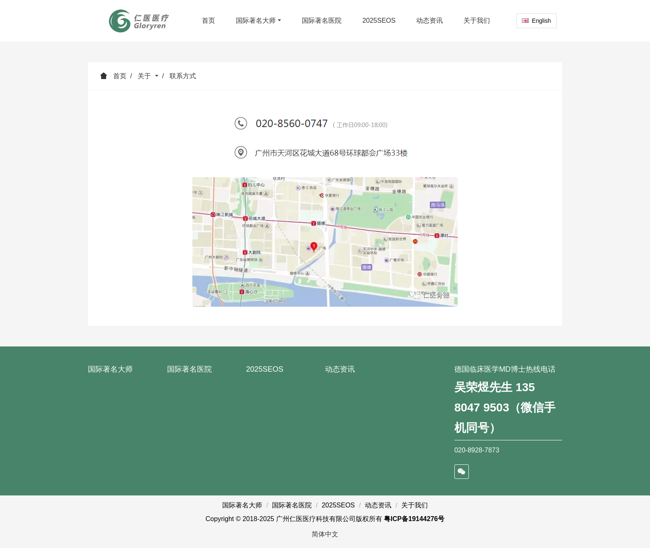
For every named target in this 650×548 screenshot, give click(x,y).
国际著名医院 (189, 369)
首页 (208, 20)
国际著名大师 (110, 369)
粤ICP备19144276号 (414, 518)
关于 (145, 75)
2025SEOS (264, 369)
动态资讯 (340, 369)
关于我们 (414, 505)
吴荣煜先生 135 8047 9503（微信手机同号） (504, 407)
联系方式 (183, 75)
